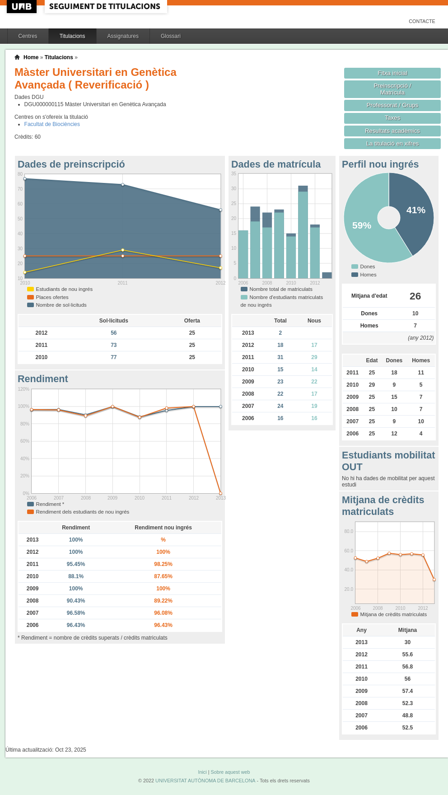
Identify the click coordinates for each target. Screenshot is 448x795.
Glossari (171, 36)
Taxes (393, 117)
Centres (28, 36)
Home (30, 57)
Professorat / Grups (392, 105)
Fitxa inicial (392, 73)
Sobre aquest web (230, 772)
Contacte (422, 21)
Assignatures (123, 36)
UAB (22, 6)
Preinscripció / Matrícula (392, 89)
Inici (202, 772)
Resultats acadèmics (392, 130)
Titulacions (72, 36)
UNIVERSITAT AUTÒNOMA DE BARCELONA (205, 780)
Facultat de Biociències (52, 124)
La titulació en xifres (392, 143)
